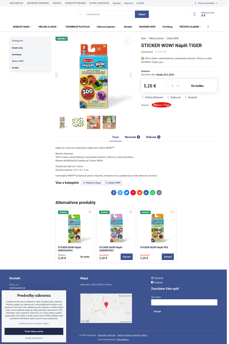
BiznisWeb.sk (123, 339)
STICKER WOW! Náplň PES (154, 247)
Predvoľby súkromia (107, 335)
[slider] (161, 52)
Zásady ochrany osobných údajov (132, 335)
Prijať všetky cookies (34, 331)
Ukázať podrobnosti (34, 338)
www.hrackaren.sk (17, 287)
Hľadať (141, 14)
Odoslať (157, 311)
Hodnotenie (147, 51)
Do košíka (197, 86)
